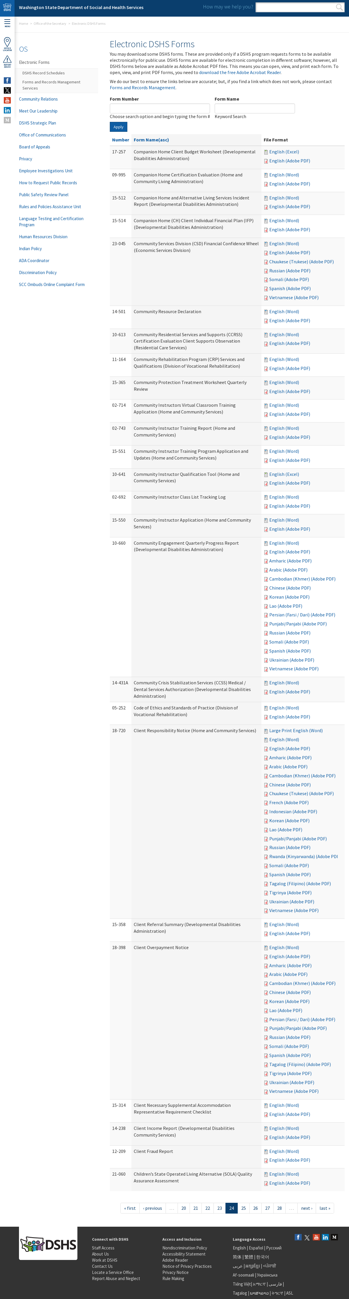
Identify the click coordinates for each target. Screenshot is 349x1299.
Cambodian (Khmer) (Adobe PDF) (302, 579)
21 (195, 1208)
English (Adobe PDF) (289, 161)
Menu (7, 23)
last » (325, 1208)
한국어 (262, 1257)
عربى (238, 1266)
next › (306, 1208)
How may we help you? (228, 6)
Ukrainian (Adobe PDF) (291, 660)
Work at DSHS (104, 1260)
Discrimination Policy (38, 272)
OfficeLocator (7, 44)
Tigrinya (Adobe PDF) (290, 892)
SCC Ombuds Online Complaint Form (52, 284)
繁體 (249, 1257)
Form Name (227, 99)
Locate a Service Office (113, 1272)
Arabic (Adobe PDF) (288, 570)
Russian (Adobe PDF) (289, 271)
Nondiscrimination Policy (184, 1248)
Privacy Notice (175, 1272)
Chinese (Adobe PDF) (290, 588)
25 (243, 1208)
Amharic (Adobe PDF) (290, 561)
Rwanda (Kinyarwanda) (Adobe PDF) (305, 856)
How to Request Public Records (48, 182)
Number (120, 140)
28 (279, 1208)
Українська (267, 1275)
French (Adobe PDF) (289, 802)
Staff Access (103, 1248)
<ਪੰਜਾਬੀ (269, 1266)
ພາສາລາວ (259, 1293)
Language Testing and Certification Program (51, 221)
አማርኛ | (260, 1284)
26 (255, 1208)
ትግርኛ (277, 1293)
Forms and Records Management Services (51, 85)
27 (267, 1208)
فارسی (275, 1284)
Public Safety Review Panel (43, 194)
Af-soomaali (243, 1275)
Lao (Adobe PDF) (285, 606)
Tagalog (240, 1293)
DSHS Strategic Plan (37, 123)
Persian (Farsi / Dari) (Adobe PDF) (302, 615)
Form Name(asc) (151, 140)
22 (207, 1208)
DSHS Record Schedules (43, 73)
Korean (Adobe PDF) (289, 597)
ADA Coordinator (34, 260)
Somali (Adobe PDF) (289, 279)
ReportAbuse (7, 61)
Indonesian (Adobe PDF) (293, 811)
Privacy (25, 159)
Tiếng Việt (242, 1284)
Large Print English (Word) (296, 730)
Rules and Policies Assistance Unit (50, 206)
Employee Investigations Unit (46, 170)
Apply (119, 126)
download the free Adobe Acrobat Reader (240, 72)
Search (339, 7)
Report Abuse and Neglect (116, 1278)
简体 (237, 1257)
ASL (289, 1293)
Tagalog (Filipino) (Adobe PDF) (300, 883)
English (240, 1248)
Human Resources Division (43, 236)
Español (256, 1248)
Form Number (124, 99)
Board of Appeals (34, 147)
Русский (274, 1248)
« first (130, 1208)
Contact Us (102, 1266)
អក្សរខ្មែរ (253, 1266)
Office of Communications (42, 135)
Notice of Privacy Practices (187, 1266)
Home (23, 23)
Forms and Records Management (143, 87)
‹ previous (152, 1208)
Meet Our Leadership (38, 111)
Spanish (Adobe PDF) (290, 288)
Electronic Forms (34, 62)
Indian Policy (30, 248)
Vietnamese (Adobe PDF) (294, 297)
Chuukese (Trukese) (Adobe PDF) (301, 261)
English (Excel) (284, 152)
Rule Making (173, 1278)
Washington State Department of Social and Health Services (81, 7)
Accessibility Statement (184, 1254)
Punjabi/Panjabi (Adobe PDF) (298, 624)
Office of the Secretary (50, 23)
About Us (100, 1254)
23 (219, 1208)
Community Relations (38, 99)
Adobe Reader (175, 1260)
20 (183, 1208)
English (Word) (284, 175)
